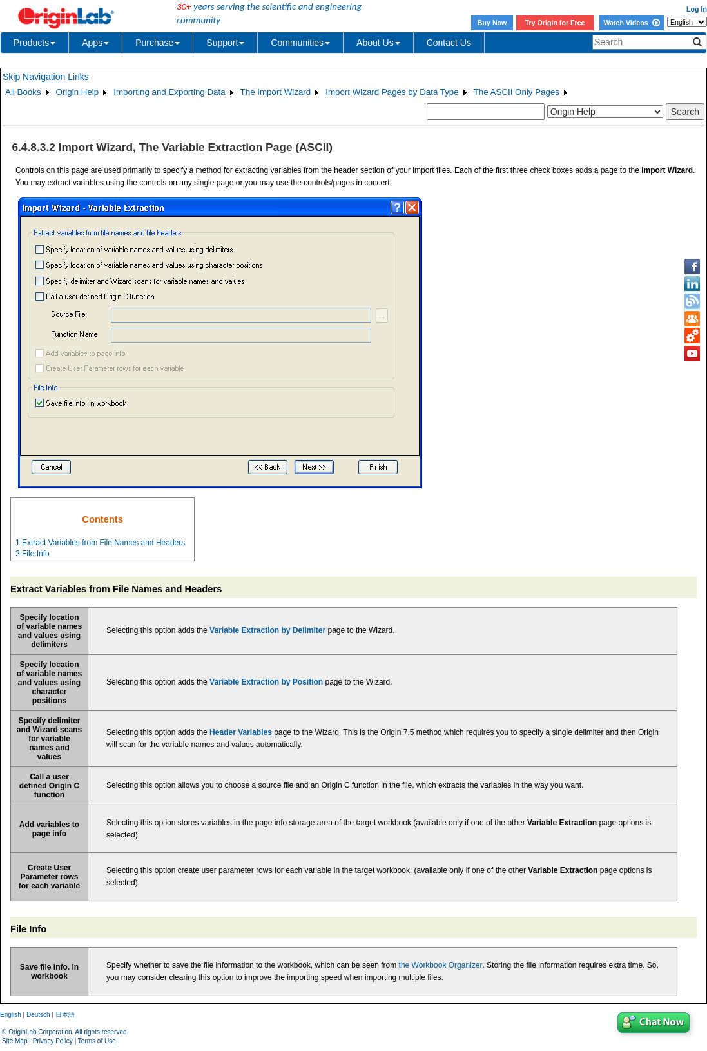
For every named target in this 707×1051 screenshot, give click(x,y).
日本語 (65, 1014)
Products (34, 42)
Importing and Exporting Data (169, 92)
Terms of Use (97, 1041)
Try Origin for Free (555, 22)
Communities (300, 42)
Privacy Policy (53, 1041)
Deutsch (38, 1014)
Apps (95, 42)
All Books (23, 92)
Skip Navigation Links (46, 77)
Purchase (157, 42)
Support (225, 42)
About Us (378, 42)
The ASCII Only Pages (516, 92)
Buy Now (492, 22)
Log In (696, 9)
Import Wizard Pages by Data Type (391, 92)
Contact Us (449, 42)
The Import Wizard (275, 92)
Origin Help (77, 92)
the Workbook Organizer (441, 965)
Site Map (14, 1041)
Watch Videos (631, 22)
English (10, 1014)
